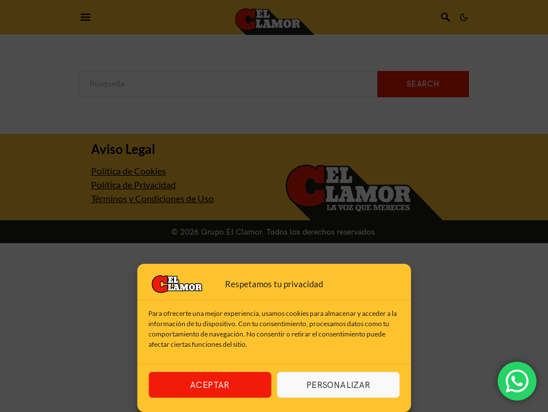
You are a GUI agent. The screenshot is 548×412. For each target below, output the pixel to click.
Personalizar (338, 385)
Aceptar (210, 385)
